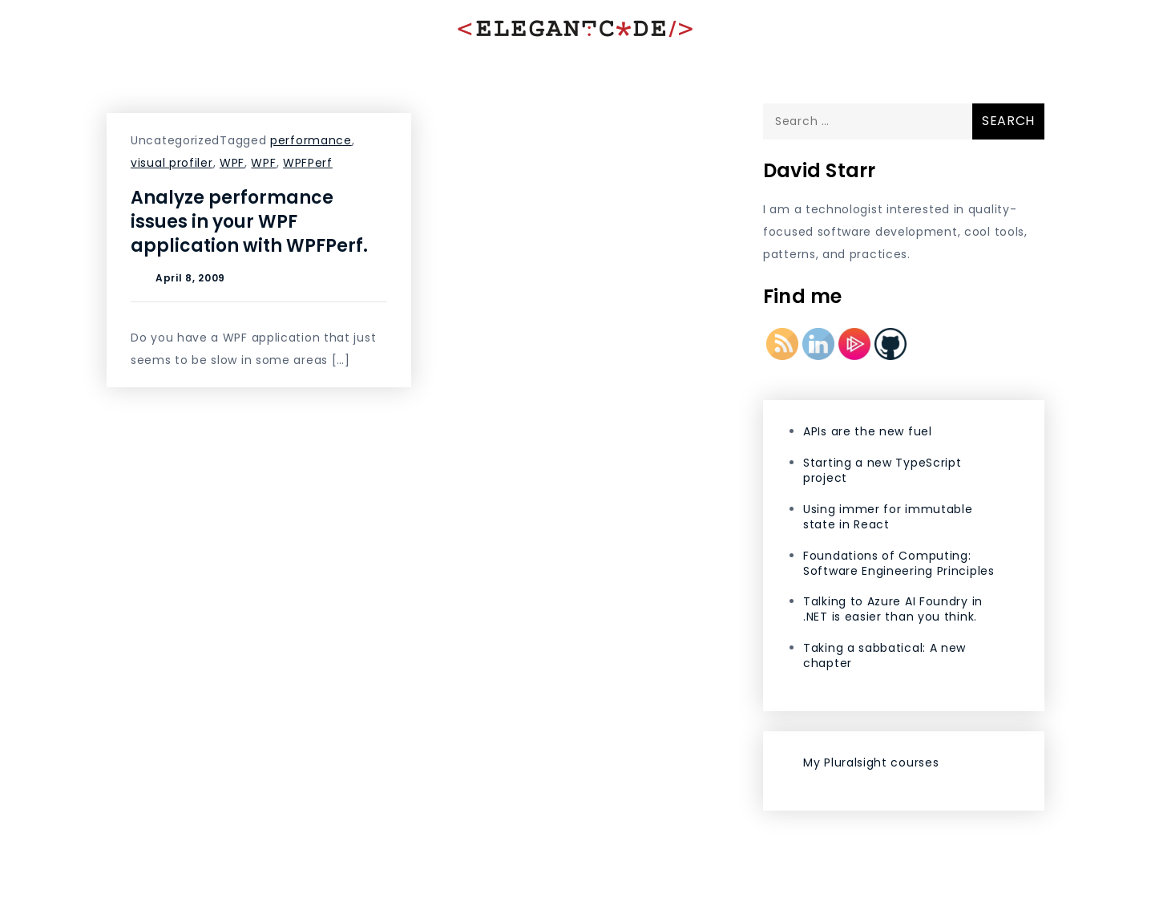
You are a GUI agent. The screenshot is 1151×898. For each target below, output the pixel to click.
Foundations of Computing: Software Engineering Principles (899, 563)
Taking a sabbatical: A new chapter (884, 655)
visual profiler (172, 163)
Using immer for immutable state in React (888, 516)
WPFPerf (308, 163)
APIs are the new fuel (867, 431)
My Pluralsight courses (871, 762)
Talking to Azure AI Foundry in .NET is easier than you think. (893, 609)
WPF (232, 163)
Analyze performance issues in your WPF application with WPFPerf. (249, 221)
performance (311, 140)
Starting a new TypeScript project (882, 470)
